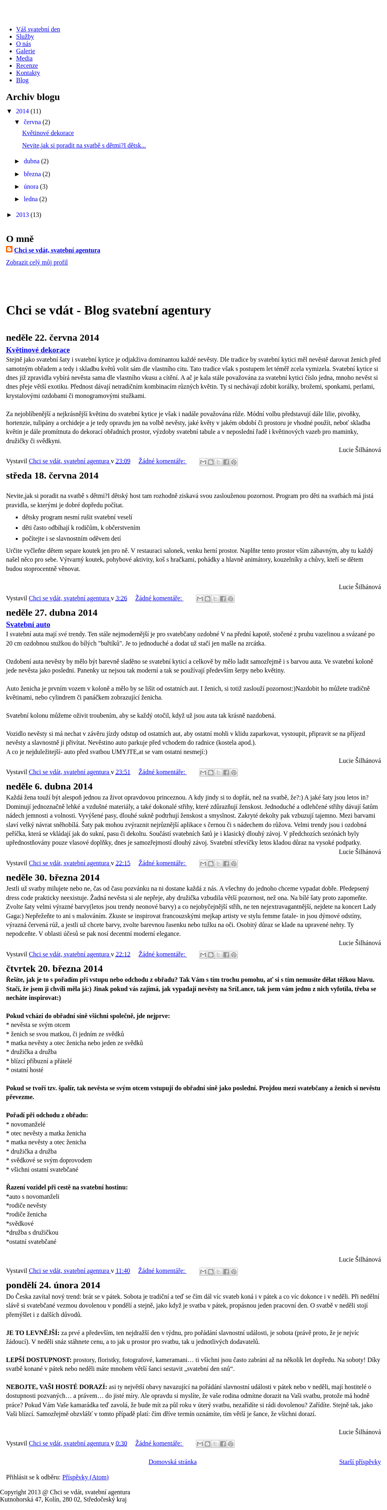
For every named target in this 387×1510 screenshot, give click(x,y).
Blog (22, 80)
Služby (25, 36)
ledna (32, 199)
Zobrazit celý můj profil (37, 262)
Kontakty (28, 72)
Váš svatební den (38, 29)
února (32, 186)
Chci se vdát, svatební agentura (57, 250)
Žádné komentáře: (162, 461)
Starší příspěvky (360, 1461)
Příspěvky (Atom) (85, 1477)
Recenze (27, 65)
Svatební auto (28, 624)
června (33, 122)
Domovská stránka (172, 1461)
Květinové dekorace (48, 132)
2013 (23, 214)
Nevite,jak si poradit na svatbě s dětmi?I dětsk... (84, 145)
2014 (23, 111)
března (33, 174)
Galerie (25, 51)
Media (24, 58)
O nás (23, 43)
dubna (32, 161)
